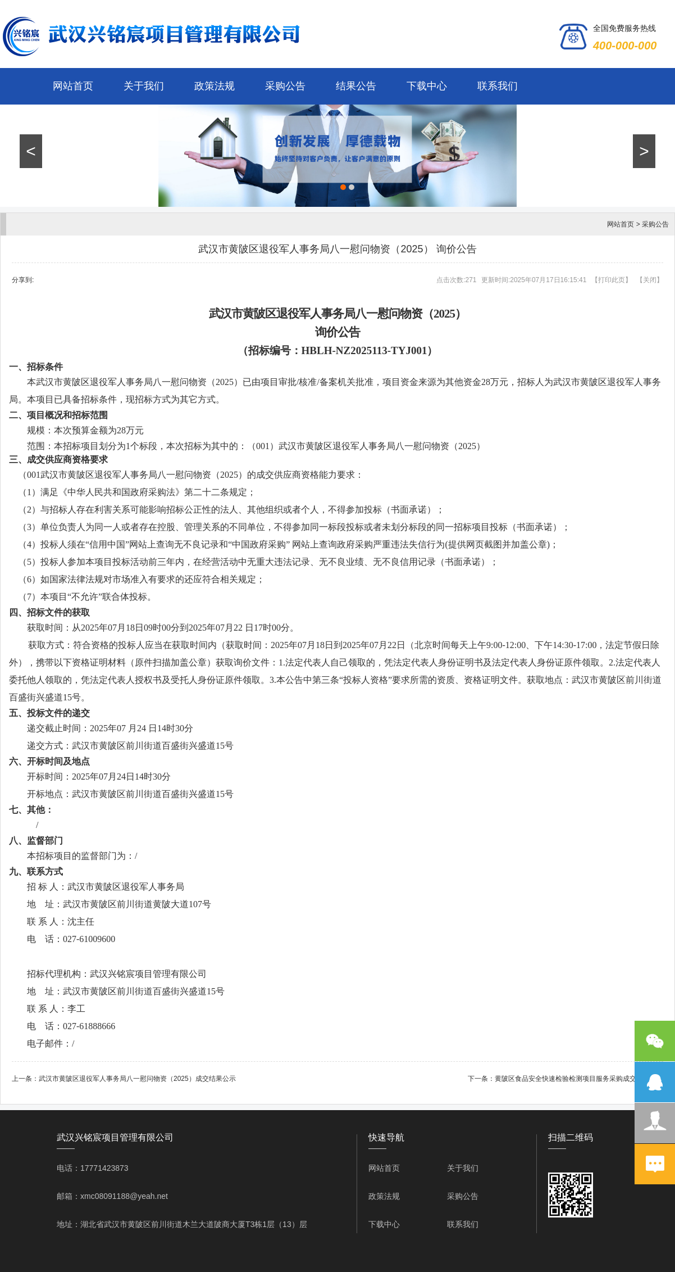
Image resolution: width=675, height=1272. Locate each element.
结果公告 (356, 86)
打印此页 (611, 280)
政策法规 (214, 86)
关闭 (649, 280)
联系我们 (497, 86)
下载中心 (427, 86)
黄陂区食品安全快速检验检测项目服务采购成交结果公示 (579, 1079)
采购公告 (285, 86)
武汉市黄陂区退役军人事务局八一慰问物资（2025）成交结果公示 (137, 1079)
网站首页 (73, 86)
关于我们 (144, 86)
